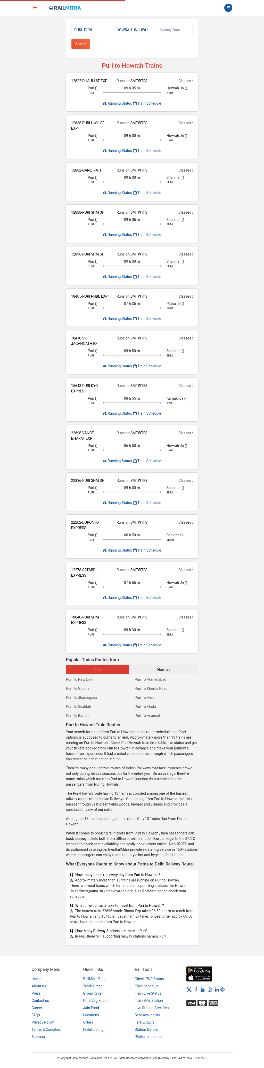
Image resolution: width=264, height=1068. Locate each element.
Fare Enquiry (145, 1022)
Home (37, 979)
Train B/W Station (149, 1001)
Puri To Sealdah (78, 707)
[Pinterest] (222, 989)
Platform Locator (148, 1037)
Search (80, 44)
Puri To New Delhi (80, 679)
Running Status (117, 103)
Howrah (163, 670)
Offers (88, 1022)
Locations (91, 1015)
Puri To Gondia (77, 688)
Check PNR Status (149, 979)
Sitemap (38, 1037)
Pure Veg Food (95, 1001)
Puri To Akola (145, 707)
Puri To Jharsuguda (81, 697)
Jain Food (91, 1008)
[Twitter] (189, 989)
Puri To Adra (144, 697)
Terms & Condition (46, 1029)
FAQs (36, 1015)
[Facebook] (196, 989)
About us (39, 986)
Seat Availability (147, 1015)
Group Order (93, 993)
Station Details (146, 1029)
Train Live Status (148, 993)
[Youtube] (203, 989)
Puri (97, 670)
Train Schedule (147, 103)
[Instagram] (210, 989)
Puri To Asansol (147, 716)
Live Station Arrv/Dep (152, 1008)
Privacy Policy (43, 1022)
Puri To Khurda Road (151, 688)
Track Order (92, 986)
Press (36, 993)
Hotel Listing (93, 1029)
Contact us (40, 1001)
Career (37, 1008)
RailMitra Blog (94, 979)
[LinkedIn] (217, 989)
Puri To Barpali (77, 716)
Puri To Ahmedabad (150, 679)
